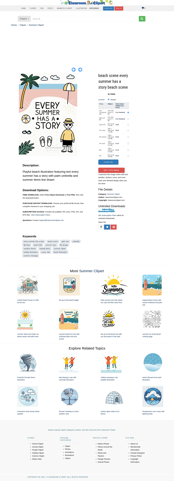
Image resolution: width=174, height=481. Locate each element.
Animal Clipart (37, 447)
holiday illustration (31, 252)
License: (101, 100)
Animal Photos (103, 462)
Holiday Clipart (38, 453)
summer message (31, 256)
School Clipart (37, 444)
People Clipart (37, 450)
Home (23, 8)
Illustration (81, 8)
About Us (134, 444)
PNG (42, 8)
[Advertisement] (87, 45)
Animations (69, 452)
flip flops (27, 245)
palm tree (65, 241)
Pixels (110, 104)
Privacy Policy (136, 456)
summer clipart (60, 248)
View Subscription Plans (40, 215)
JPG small (102, 143)
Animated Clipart (64, 8)
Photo (50, 8)
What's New (37, 459)
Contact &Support (137, 453)
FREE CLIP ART (102, 119)
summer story (51, 245)
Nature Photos (103, 444)
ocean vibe (45, 252)
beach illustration (60, 252)
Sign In (119, 8)
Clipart (33, 8)
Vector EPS (102, 125)
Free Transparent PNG (102, 112)
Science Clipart (38, 456)
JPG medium (102, 137)
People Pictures (104, 459)
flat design (64, 245)
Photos (68, 449)
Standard (113, 100)
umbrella (76, 241)
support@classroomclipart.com (51, 220)
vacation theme (30, 248)
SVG (100, 156)
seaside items (44, 248)
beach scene (53, 241)
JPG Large (102, 130)
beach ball (38, 245)
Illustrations (69, 455)
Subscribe (109, 8)
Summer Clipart (36, 25)
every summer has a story (34, 241)
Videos (67, 458)
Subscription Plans (109, 215)
